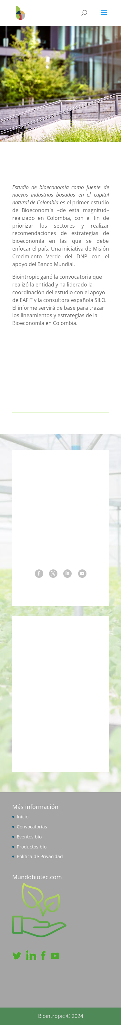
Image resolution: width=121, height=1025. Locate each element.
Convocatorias (32, 827)
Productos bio (31, 847)
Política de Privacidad (40, 856)
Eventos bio (29, 837)
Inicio (22, 817)
